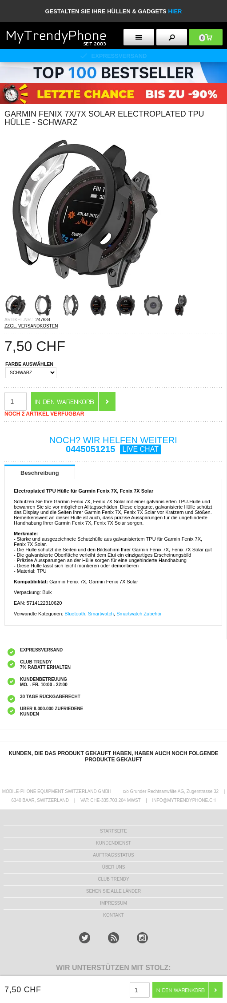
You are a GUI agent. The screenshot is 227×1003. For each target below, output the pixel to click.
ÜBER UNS (113, 867)
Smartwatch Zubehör (139, 613)
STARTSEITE (113, 831)
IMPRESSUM (113, 903)
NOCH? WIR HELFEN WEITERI (113, 444)
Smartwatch (101, 613)
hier (175, 11)
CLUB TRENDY (113, 879)
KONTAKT (113, 915)
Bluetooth (74, 613)
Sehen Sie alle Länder (113, 891)
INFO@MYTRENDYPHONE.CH (184, 800)
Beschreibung (39, 472)
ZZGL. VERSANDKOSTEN (31, 326)
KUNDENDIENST (113, 843)
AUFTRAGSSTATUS (113, 855)
